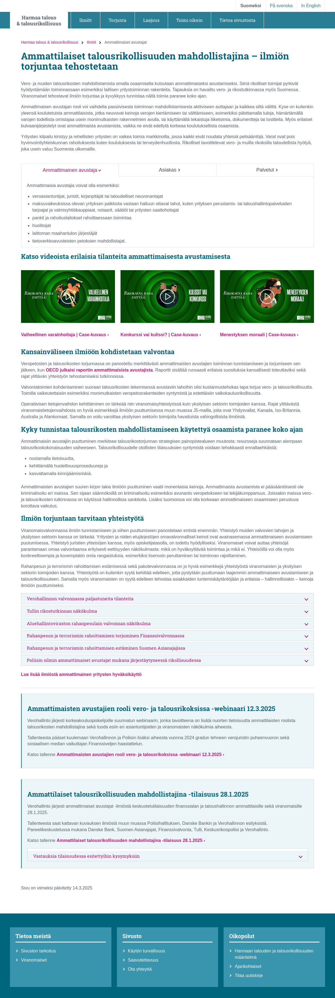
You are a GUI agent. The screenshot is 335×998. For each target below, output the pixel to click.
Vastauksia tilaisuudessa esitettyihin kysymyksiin (167, 856)
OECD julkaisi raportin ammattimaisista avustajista (99, 370)
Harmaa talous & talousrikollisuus (49, 42)
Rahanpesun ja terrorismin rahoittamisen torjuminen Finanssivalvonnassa (167, 636)
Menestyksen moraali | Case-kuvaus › (259, 334)
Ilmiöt (91, 42)
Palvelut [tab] (265, 170)
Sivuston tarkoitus (38, 951)
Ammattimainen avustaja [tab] (70, 170)
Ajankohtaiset (248, 966)
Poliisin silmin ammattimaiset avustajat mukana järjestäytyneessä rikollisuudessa (167, 660)
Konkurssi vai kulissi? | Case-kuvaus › (161, 334)
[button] (85, 20)
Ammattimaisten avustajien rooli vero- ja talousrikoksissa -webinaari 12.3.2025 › (140, 754)
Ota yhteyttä (140, 969)
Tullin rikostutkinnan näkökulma (167, 611)
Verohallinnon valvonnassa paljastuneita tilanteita (167, 599)
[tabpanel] (167, 212)
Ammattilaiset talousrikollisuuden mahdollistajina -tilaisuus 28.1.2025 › (131, 840)
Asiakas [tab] (167, 170)
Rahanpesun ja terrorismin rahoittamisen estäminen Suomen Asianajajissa (167, 648)
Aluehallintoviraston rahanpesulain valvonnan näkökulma (167, 623)
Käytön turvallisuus (146, 951)
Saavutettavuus (143, 960)
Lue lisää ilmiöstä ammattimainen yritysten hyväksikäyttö (81, 674)
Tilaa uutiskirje (249, 975)
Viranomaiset (34, 960)
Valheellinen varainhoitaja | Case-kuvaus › (65, 334)
